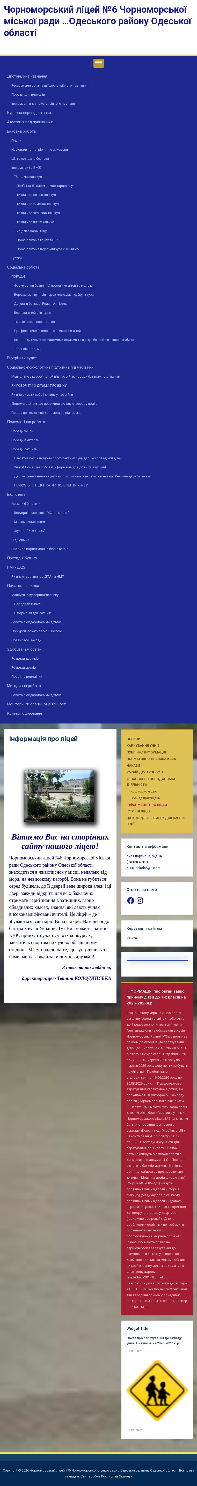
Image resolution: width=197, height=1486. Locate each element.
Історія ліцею (139, 811)
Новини (133, 739)
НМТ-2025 (16, 567)
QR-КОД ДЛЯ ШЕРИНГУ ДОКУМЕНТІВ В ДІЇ (156, 821)
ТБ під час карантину (30, 231)
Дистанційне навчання (27, 76)
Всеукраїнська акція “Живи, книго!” (41, 513)
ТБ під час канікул (28, 177)
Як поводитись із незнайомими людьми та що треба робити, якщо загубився (74, 340)
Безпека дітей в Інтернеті (34, 313)
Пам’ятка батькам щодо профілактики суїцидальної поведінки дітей (68, 458)
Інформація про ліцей (147, 805)
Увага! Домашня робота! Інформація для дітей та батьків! (60, 467)
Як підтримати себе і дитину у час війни (42, 395)
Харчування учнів (143, 746)
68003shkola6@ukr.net (143, 868)
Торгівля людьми (27, 349)
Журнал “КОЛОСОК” (29, 531)
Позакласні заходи (26, 640)
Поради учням (22, 431)
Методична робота (24, 685)
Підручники (20, 540)
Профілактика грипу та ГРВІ (38, 240)
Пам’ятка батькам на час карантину (45, 186)
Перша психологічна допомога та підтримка (46, 413)
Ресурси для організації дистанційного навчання (49, 85)
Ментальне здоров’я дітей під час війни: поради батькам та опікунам (65, 376)
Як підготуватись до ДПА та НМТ (37, 576)
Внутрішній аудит (22, 358)
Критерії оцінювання (25, 713)
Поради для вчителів (28, 94)
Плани (16, 140)
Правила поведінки (26, 677)
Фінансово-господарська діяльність (151, 782)
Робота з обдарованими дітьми (36, 622)
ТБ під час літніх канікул (35, 222)
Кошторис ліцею (143, 791)
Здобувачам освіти (24, 649)
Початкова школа (23, 585)
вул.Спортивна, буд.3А (144, 856)
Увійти (132, 938)
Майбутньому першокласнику (35, 595)
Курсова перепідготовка (29, 112)
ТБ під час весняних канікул (38, 213)
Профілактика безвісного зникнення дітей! (48, 331)
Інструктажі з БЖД (26, 168)
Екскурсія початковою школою (36, 631)
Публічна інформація (146, 752)
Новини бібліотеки (25, 504)
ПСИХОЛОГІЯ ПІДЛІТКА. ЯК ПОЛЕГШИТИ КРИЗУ (51, 485)
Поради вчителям (25, 440)
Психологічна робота (26, 422)
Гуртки (16, 258)
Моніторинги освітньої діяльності (37, 704)
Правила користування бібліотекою (40, 549)
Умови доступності (145, 772)
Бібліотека (16, 494)
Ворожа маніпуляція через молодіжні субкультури (54, 294)
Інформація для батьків (32, 613)
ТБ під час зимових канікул (38, 204)
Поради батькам (24, 449)
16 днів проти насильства (34, 322)
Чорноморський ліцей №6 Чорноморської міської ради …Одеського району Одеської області (97, 21)
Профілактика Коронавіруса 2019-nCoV (48, 249)
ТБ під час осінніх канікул (36, 195)
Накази (133, 765)
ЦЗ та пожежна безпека (30, 159)
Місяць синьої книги (29, 522)
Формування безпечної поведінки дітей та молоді (53, 285)
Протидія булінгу (22, 558)
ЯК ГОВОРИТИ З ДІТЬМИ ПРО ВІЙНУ (39, 385)
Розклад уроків (23, 667)
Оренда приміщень (145, 798)
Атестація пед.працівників (30, 122)
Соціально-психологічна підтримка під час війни (50, 367)
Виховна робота (21, 131)
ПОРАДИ (18, 276)
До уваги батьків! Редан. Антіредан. (42, 304)
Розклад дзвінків (25, 658)
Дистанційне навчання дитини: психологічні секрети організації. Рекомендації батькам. (82, 476)
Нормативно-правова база (151, 759)
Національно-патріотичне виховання (40, 149)
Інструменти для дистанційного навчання (44, 103)
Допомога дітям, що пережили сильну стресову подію (54, 404)
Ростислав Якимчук (116, 1476)
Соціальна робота (23, 267)
